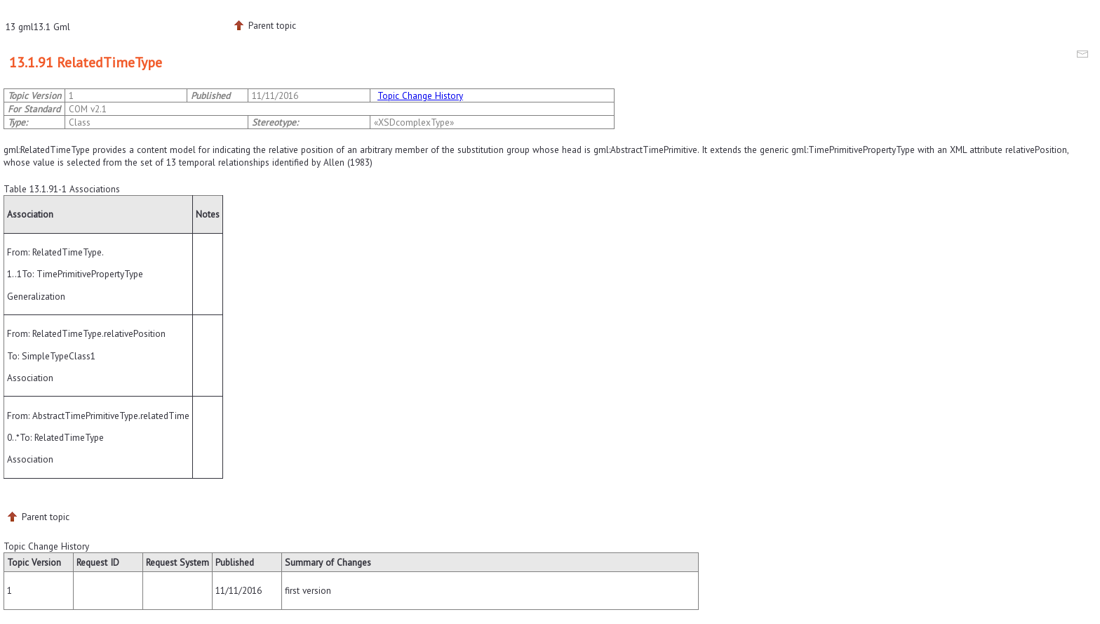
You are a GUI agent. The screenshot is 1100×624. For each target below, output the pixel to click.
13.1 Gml (52, 26)
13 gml (20, 26)
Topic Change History (420, 95)
